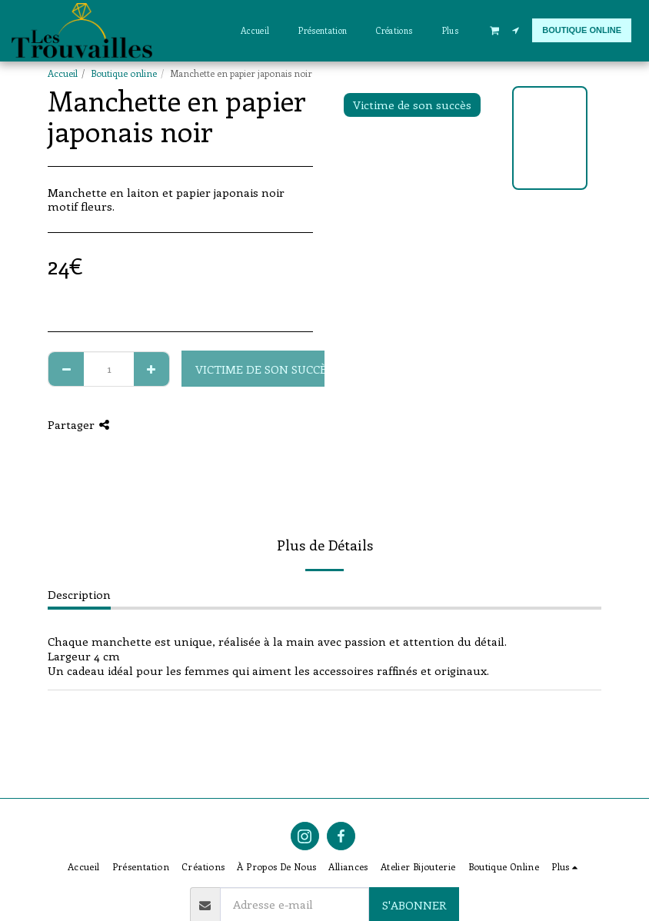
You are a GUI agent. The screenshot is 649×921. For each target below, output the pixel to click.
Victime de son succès (264, 369)
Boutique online (124, 73)
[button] (494, 30)
